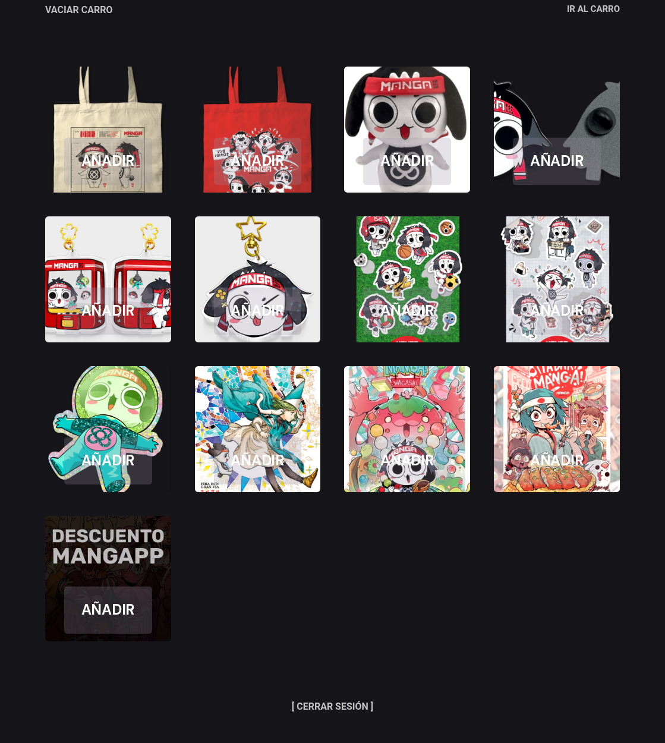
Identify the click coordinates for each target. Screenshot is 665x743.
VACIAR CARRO (79, 9)
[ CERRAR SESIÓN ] (332, 706)
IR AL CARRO (593, 9)
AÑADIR (108, 161)
